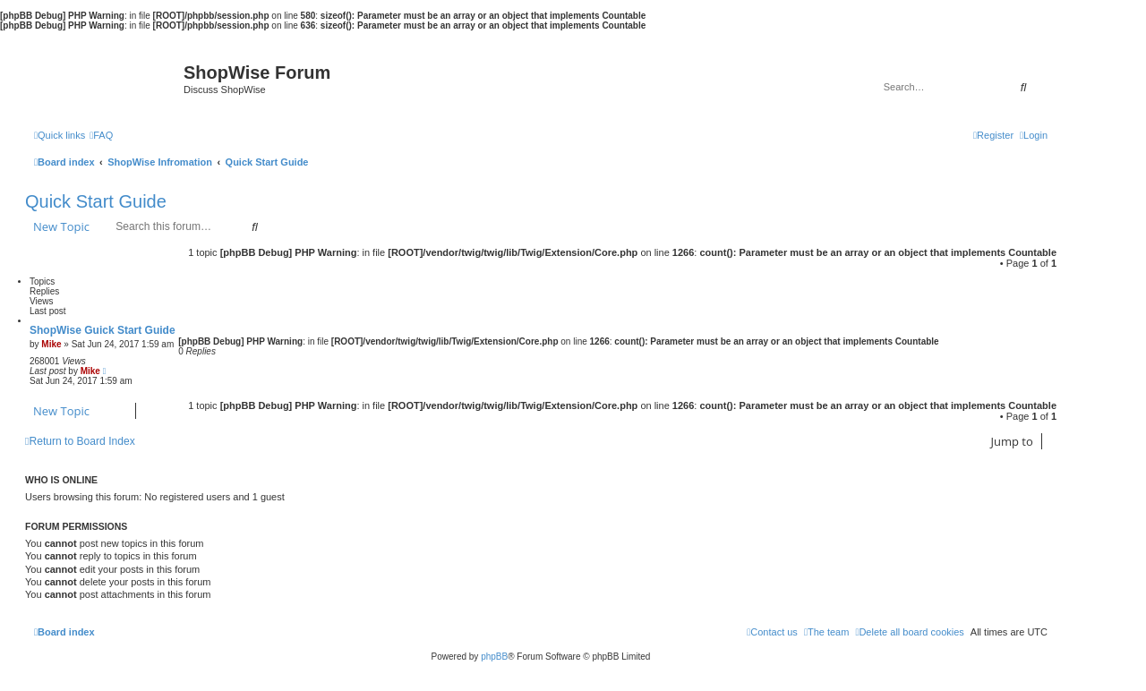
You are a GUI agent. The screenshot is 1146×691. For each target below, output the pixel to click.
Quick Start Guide (96, 201)
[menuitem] (101, 135)
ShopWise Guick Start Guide (102, 330)
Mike (51, 344)
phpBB (494, 656)
